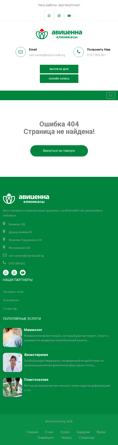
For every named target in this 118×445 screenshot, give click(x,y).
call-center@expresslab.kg (47, 55)
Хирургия (83, 432)
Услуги (65, 432)
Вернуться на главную (59, 150)
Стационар (86, 437)
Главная (32, 432)
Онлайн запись (59, 78)
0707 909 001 (96, 55)
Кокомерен (11, 300)
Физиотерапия (36, 355)
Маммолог (33, 330)
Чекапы (66, 437)
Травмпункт (46, 437)
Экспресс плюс (13, 291)
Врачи (101, 432)
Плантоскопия (36, 380)
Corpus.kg (10, 308)
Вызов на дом (59, 69)
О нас (49, 432)
